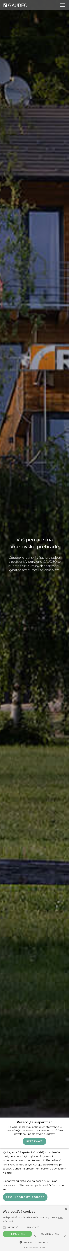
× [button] (65, 1209)
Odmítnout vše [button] (50, 1233)
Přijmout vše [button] (17, 1233)
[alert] (34, 1228)
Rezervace (34, 1141)
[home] (15, 5)
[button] (62, 5)
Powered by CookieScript (34, 1247)
